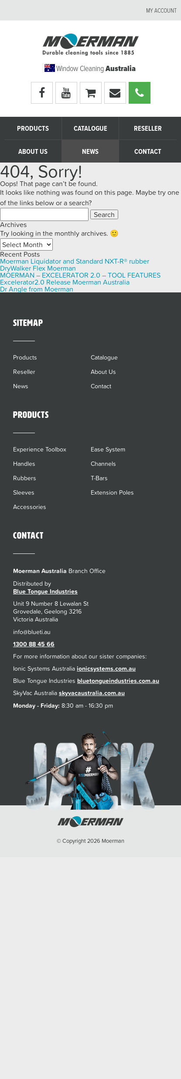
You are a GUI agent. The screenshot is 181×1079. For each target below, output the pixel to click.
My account (161, 11)
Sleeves (23, 492)
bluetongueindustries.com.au (118, 680)
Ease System (108, 449)
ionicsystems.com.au (106, 668)
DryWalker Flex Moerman (38, 268)
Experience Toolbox (39, 449)
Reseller (148, 128)
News (90, 151)
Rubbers (24, 478)
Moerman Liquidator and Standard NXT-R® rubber (74, 261)
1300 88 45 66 (34, 644)
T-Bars (99, 478)
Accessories (29, 507)
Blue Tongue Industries (45, 591)
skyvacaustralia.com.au (92, 693)
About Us (33, 151)
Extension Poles (112, 492)
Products (33, 128)
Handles (24, 464)
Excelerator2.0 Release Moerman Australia (65, 282)
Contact (147, 151)
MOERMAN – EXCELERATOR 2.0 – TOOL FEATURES (80, 275)
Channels (103, 464)
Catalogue (90, 128)
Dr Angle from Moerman (36, 289)
